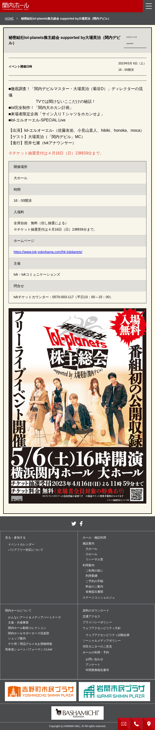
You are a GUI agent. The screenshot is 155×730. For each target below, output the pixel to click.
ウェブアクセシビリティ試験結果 (108, 635)
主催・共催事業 (18, 622)
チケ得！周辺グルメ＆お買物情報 (30, 644)
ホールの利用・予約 (96, 652)
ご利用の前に (94, 570)
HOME (9, 18)
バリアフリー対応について (25, 550)
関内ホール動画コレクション (27, 628)
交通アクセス (91, 616)
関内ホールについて (18, 610)
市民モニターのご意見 (97, 646)
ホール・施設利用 (94, 537)
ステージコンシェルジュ (99, 597)
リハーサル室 (94, 559)
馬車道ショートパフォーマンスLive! (28, 649)
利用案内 (88, 565)
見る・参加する (15, 537)
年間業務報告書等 (97, 670)
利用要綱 (91, 575)
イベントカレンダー (21, 544)
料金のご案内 (94, 586)
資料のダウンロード (96, 610)
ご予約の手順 (94, 581)
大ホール (91, 549)
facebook (81, 523)
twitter (74, 523)
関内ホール (15, 6)
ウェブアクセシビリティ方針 (102, 628)
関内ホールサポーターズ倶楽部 (28, 633)
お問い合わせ (94, 659)
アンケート (93, 664)
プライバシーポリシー (97, 622)
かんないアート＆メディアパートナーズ (34, 617)
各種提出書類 (94, 591)
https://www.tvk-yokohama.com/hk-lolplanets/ (48, 252)
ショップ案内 (17, 638)
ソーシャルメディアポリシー (102, 640)
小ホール (91, 554)
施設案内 (88, 543)
